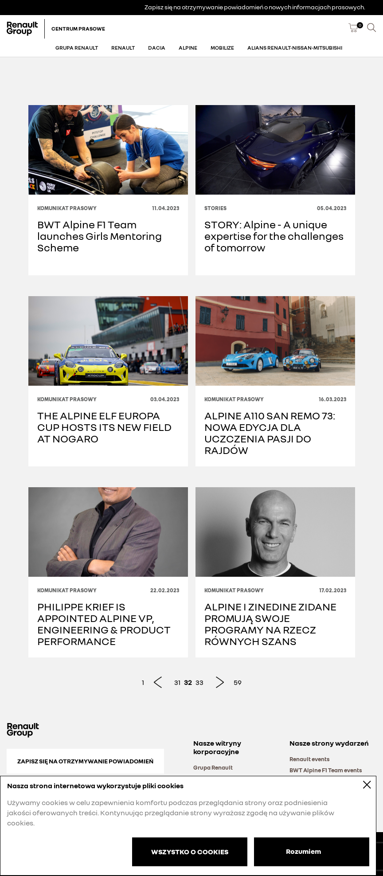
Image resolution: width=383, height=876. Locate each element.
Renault (123, 47)
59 (238, 682)
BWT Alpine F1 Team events (325, 770)
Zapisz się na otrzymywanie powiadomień (85, 761)
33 (199, 682)
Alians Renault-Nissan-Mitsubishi (294, 47)
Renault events (309, 759)
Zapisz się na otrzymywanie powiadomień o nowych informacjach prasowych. (255, 7)
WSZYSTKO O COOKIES (189, 851)
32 (188, 682)
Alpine (188, 47)
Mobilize (222, 47)
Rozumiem (303, 851)
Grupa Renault (76, 47)
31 (177, 682)
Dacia (156, 47)
